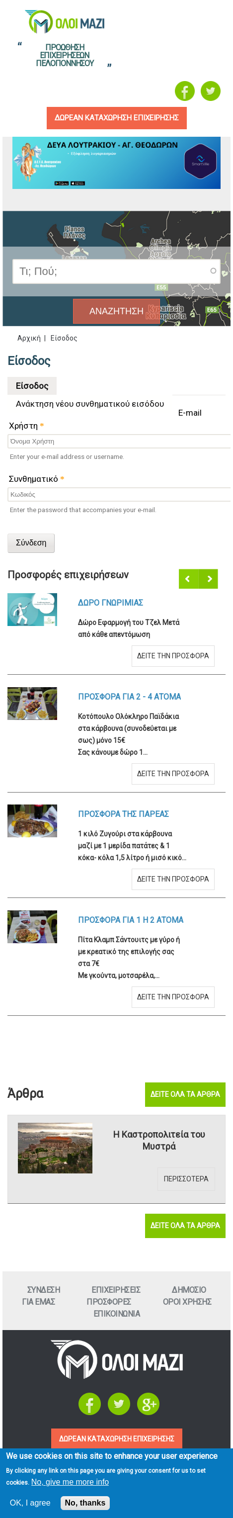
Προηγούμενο (189, 579)
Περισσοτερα (186, 1179)
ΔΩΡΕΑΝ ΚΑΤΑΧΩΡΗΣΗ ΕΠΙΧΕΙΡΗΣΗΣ (116, 1439)
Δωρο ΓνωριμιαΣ (110, 603)
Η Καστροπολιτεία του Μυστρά (159, 1140)
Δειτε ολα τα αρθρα (185, 1094)
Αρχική (29, 338)
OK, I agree (30, 1503)
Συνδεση (43, 1290)
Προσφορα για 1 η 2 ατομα (130, 920)
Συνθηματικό (37, 479)
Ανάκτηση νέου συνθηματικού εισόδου (90, 404)
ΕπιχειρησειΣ (115, 1290)
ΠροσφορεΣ (108, 1302)
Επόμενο (209, 579)
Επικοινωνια (116, 1314)
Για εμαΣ (38, 1302)
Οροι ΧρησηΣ (187, 1302)
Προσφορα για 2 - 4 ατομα (129, 697)
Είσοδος (36, 384)
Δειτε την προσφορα (173, 656)
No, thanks (85, 1503)
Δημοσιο (189, 1290)
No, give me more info (70, 1482)
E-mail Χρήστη (105, 419)
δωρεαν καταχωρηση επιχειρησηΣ (117, 117)
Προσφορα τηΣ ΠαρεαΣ (123, 814)
